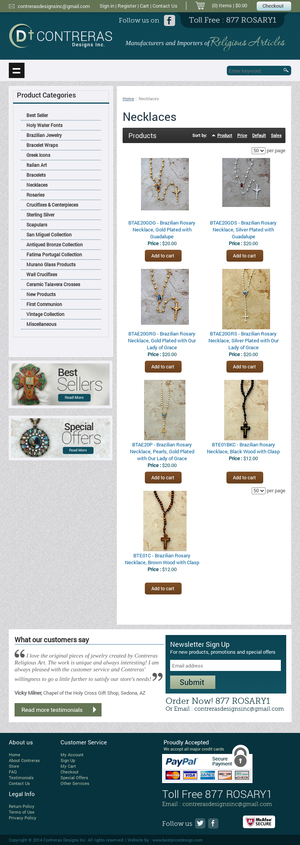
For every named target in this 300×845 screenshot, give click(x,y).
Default (259, 135)
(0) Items (222, 5)
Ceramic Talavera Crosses (53, 284)
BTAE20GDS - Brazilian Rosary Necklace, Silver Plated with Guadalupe (243, 229)
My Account (72, 754)
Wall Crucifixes (41, 274)
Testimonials (21, 777)
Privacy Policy (22, 818)
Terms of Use (21, 812)
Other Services (75, 783)
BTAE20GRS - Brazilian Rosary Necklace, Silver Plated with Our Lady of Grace (243, 340)
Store (14, 766)
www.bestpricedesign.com (177, 840)
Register (127, 5)
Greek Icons (38, 155)
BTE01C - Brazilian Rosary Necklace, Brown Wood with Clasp (162, 559)
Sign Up (68, 760)
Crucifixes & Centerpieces (52, 205)
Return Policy (21, 806)
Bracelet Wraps (42, 145)
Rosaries (35, 195)
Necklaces (37, 185)
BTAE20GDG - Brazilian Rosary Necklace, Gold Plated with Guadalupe (161, 229)
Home (128, 98)
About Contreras (24, 760)
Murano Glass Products (50, 264)
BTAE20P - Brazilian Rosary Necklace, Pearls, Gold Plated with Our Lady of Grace (162, 451)
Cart (144, 5)
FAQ (13, 772)
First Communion (44, 304)
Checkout (70, 772)
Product (224, 135)
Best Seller (37, 115)
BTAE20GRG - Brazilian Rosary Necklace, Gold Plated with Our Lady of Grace (162, 340)
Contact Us (164, 5)
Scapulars (36, 224)
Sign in (107, 5)
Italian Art (36, 165)
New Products (41, 294)
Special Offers (74, 777)
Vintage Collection (45, 314)
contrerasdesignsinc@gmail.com (54, 6)
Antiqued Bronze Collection (54, 244)
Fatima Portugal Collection (54, 254)
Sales (276, 135)
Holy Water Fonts (44, 125)
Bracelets (36, 175)
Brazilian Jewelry (44, 135)
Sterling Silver (40, 215)
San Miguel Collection (49, 234)
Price (242, 135)
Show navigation (17, 70)
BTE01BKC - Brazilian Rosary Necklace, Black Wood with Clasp (243, 448)
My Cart (68, 766)
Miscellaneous (41, 324)
